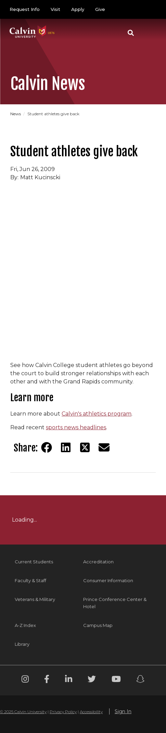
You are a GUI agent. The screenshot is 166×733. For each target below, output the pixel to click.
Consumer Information (108, 580)
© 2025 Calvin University (23, 711)
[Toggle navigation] (148, 32)
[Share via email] (104, 447)
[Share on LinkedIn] (65, 447)
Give (100, 9)
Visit (55, 9)
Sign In (123, 711)
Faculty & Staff (30, 580)
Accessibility (91, 711)
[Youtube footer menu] (116, 680)
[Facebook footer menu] (46, 680)
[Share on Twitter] (84, 447)
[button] (131, 33)
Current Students (34, 561)
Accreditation (98, 561)
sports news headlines (76, 427)
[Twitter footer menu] (92, 680)
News (16, 113)
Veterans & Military (35, 599)
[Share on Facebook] (46, 447)
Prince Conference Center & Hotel (114, 603)
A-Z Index (25, 625)
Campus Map (98, 625)
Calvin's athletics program (96, 413)
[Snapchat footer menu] (140, 680)
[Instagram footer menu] (25, 680)
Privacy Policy (63, 711)
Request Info (25, 9)
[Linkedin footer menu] (68, 680)
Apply (77, 9)
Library (22, 644)
